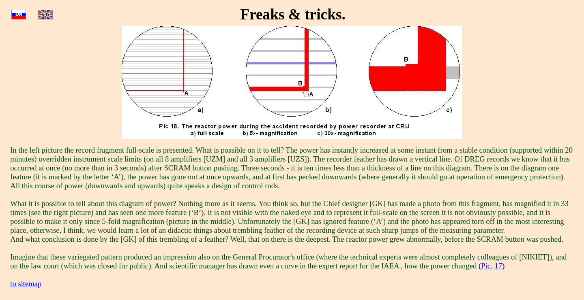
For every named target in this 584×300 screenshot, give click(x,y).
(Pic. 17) (492, 266)
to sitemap (25, 283)
